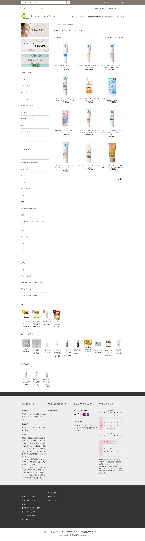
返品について (26, 504)
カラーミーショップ (50, 532)
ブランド (41, 8)
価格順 (115, 37)
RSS (23, 519)
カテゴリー (31, 8)
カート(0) (118, 3)
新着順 (121, 37)
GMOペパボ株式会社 (81, 532)
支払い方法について (28, 496)
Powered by (72, 535)
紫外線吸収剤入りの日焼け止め (65, 24)
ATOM (28, 519)
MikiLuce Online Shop (43, 15)
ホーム (23, 8)
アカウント (106, 3)
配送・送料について (28, 500)
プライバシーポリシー (29, 512)
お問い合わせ (111, 8)
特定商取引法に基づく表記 (31, 508)
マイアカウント (53, 493)
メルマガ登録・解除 (98, 8)
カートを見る (52, 496)
